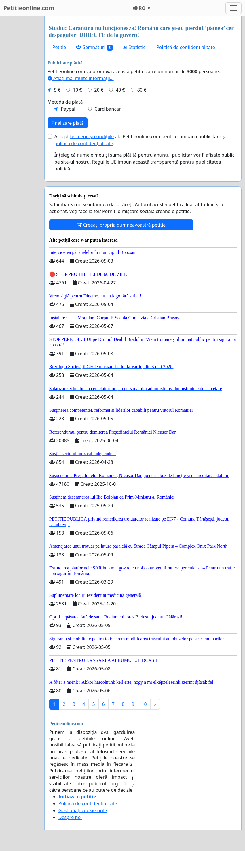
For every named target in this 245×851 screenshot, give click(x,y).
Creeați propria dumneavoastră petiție (121, 225)
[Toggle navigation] (233, 8)
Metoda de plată (65, 102)
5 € (57, 90)
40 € (120, 90)
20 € (99, 90)
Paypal (68, 109)
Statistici (135, 47)
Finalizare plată (67, 123)
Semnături (94, 47)
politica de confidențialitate (83, 143)
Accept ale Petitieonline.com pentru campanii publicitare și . (140, 140)
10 (144, 704)
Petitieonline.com (28, 8)
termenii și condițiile (92, 136)
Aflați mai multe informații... (81, 78)
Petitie (59, 47)
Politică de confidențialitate (185, 47)
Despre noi (70, 817)
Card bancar (107, 109)
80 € (142, 90)
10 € (77, 90)
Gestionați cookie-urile (82, 810)
